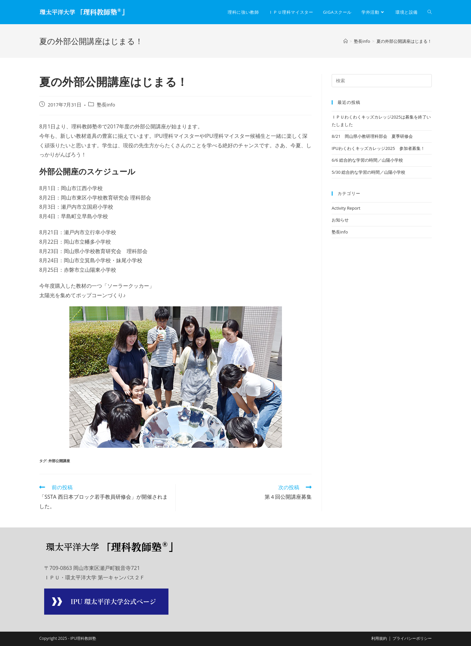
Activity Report (346, 208)
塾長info (106, 105)
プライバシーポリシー (412, 638)
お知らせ (340, 220)
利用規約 (379, 638)
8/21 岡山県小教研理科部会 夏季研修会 (372, 136)
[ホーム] (345, 41)
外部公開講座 (59, 460)
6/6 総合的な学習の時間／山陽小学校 (367, 160)
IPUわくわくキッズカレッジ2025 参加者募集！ (378, 148)
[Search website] (430, 12)
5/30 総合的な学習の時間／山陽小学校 (368, 172)
